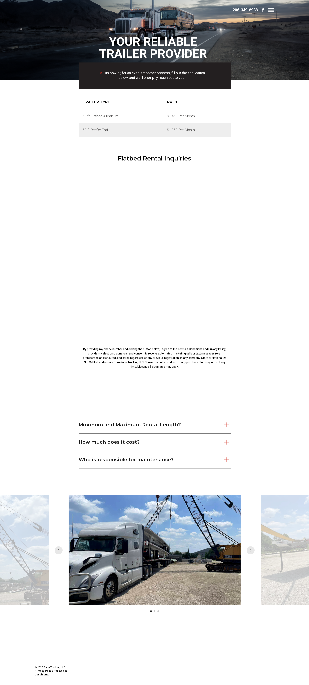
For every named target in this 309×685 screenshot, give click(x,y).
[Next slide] (251, 550)
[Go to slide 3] (158, 611)
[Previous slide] (59, 550)
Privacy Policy (44, 670)
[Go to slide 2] (154, 611)
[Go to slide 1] (151, 611)
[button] (271, 10)
